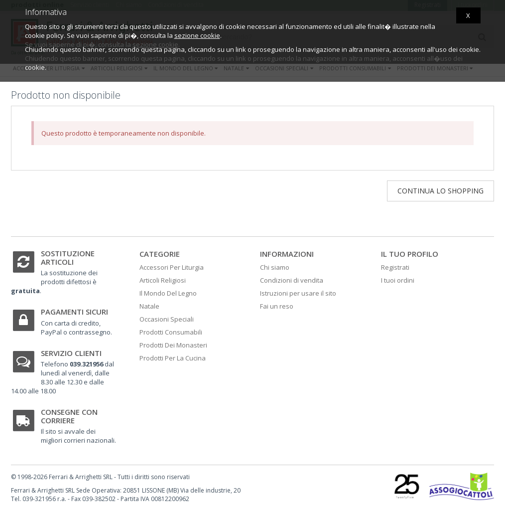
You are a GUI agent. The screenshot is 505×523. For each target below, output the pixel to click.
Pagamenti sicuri (74, 312)
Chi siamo (274, 267)
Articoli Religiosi (162, 280)
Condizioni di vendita (291, 280)
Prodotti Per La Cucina (172, 357)
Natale (149, 306)
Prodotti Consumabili (170, 332)
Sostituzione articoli (68, 257)
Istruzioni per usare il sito (298, 293)
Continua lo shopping (440, 190)
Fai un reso (276, 306)
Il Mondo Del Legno (168, 293)
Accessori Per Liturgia (171, 267)
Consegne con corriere (69, 416)
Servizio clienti (71, 353)
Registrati (395, 267)
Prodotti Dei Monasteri (173, 345)
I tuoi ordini (397, 280)
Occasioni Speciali (166, 319)
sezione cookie (197, 35)
